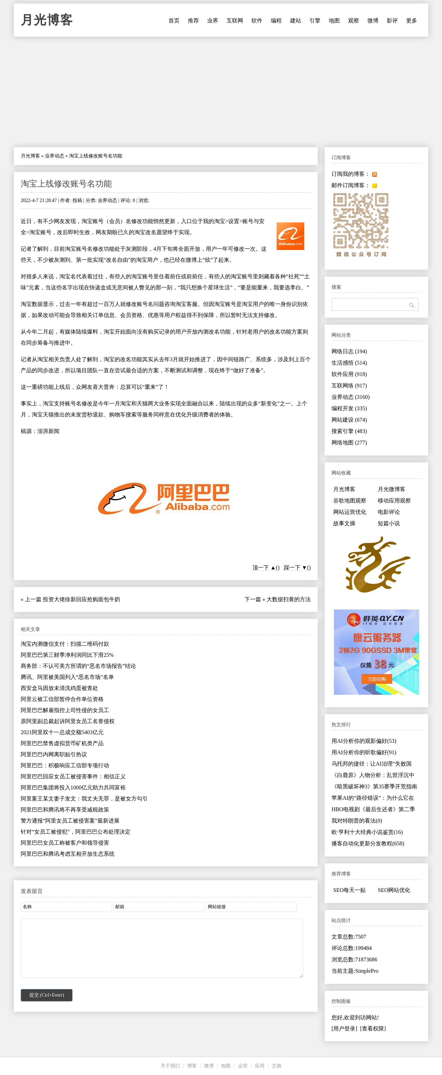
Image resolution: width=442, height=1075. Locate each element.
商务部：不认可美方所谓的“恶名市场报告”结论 (78, 666)
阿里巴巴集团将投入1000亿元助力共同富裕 (73, 787)
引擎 (314, 20)
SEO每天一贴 (349, 890)
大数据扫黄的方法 (289, 599)
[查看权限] (373, 1028)
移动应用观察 (394, 500)
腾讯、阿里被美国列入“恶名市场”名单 (67, 677)
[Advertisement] (221, 92)
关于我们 (170, 1065)
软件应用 (349, 374)
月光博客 (47, 20)
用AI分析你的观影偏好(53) (364, 741)
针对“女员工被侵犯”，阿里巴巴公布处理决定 (76, 832)
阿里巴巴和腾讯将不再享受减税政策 (65, 810)
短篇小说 (389, 523)
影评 (392, 20)
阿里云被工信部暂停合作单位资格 (62, 699)
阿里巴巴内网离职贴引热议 (54, 754)
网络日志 (349, 351)
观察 (353, 20)
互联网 (235, 20)
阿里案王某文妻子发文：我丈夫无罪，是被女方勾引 (84, 799)
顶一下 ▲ (264, 567)
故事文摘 (344, 523)
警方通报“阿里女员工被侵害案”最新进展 (70, 821)
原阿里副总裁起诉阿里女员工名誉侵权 (68, 721)
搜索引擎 (349, 431)
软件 (256, 20)
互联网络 (349, 385)
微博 (372, 20)
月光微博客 (391, 489)
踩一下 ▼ (295, 567)
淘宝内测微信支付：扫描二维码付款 (65, 644)
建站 (295, 20)
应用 (260, 1065)
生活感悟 (349, 363)
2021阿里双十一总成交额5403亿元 (62, 732)
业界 (212, 20)
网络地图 (349, 442)
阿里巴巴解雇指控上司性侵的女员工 (65, 710)
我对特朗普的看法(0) (357, 821)
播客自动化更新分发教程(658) (368, 843)
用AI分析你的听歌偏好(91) (364, 752)
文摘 (276, 1065)
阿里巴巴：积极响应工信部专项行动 (65, 765)
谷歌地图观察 (349, 500)
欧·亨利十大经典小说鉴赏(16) (367, 832)
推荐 (193, 20)
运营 (243, 1065)
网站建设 (349, 420)
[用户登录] (344, 1028)
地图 (334, 20)
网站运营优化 (349, 512)
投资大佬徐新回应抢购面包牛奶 (81, 599)
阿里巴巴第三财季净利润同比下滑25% (67, 655)
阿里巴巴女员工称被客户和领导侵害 (65, 843)
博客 (192, 1065)
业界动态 (54, 156)
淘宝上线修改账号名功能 (66, 183)
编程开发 (349, 408)
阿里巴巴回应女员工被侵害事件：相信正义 (73, 776)
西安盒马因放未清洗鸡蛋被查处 (59, 688)
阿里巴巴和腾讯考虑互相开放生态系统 (68, 854)
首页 (174, 20)
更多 (411, 20)
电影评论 (389, 512)
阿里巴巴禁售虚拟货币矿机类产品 (62, 743)
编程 (276, 20)
